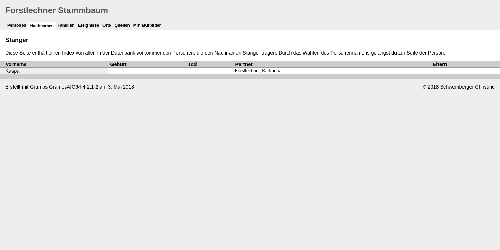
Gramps (39, 87)
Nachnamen (42, 26)
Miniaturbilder (147, 25)
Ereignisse (88, 25)
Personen (16, 25)
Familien (66, 25)
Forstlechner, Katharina (258, 70)
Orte (106, 25)
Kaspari (14, 71)
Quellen (122, 25)
